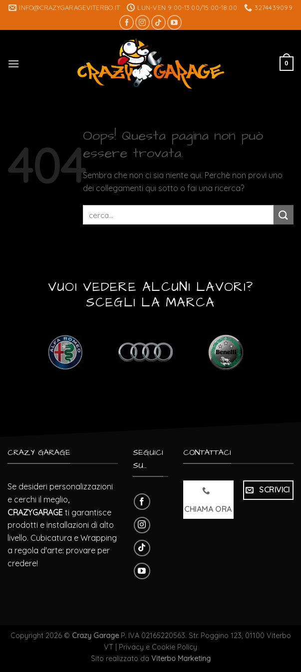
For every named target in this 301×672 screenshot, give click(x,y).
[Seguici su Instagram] (142, 22)
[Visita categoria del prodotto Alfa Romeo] (65, 352)
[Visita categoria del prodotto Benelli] (226, 352)
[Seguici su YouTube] (174, 22)
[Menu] (13, 63)
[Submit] (284, 214)
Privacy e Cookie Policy (158, 647)
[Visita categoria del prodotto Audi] (145, 352)
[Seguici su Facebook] (126, 22)
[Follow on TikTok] (158, 22)
